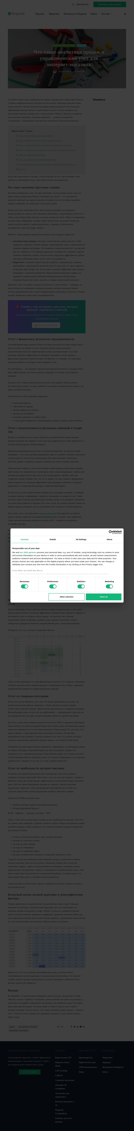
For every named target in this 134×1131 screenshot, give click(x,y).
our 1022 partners (28, 552)
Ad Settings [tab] (81, 539)
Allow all (103, 597)
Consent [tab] (24, 539)
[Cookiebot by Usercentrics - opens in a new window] (111, 532)
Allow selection (66, 597)
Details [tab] (53, 539)
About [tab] (109, 539)
